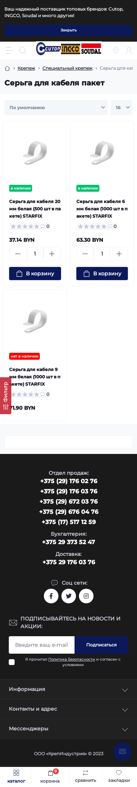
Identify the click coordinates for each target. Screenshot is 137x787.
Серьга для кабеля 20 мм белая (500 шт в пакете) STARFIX (35, 209)
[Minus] (18, 254)
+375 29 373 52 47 (68, 542)
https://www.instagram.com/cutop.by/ (86, 596)
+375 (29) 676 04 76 (68, 511)
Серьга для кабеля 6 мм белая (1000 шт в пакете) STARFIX (102, 209)
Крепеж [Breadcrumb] (26, 68)
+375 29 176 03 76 (68, 562)
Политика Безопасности (71, 659)
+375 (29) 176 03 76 (68, 491)
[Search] (22, 50)
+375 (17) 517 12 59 (69, 522)
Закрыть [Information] (69, 30)
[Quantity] (35, 254)
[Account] (129, 50)
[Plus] (52, 254)
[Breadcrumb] (7, 68)
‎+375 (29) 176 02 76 (68, 481)
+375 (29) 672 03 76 (68, 501)
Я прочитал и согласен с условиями (73, 662)
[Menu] (9, 50)
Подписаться (101, 644)
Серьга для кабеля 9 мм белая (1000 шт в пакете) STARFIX (34, 377)
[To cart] (35, 273)
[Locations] (115, 50)
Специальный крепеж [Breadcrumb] (67, 68)
